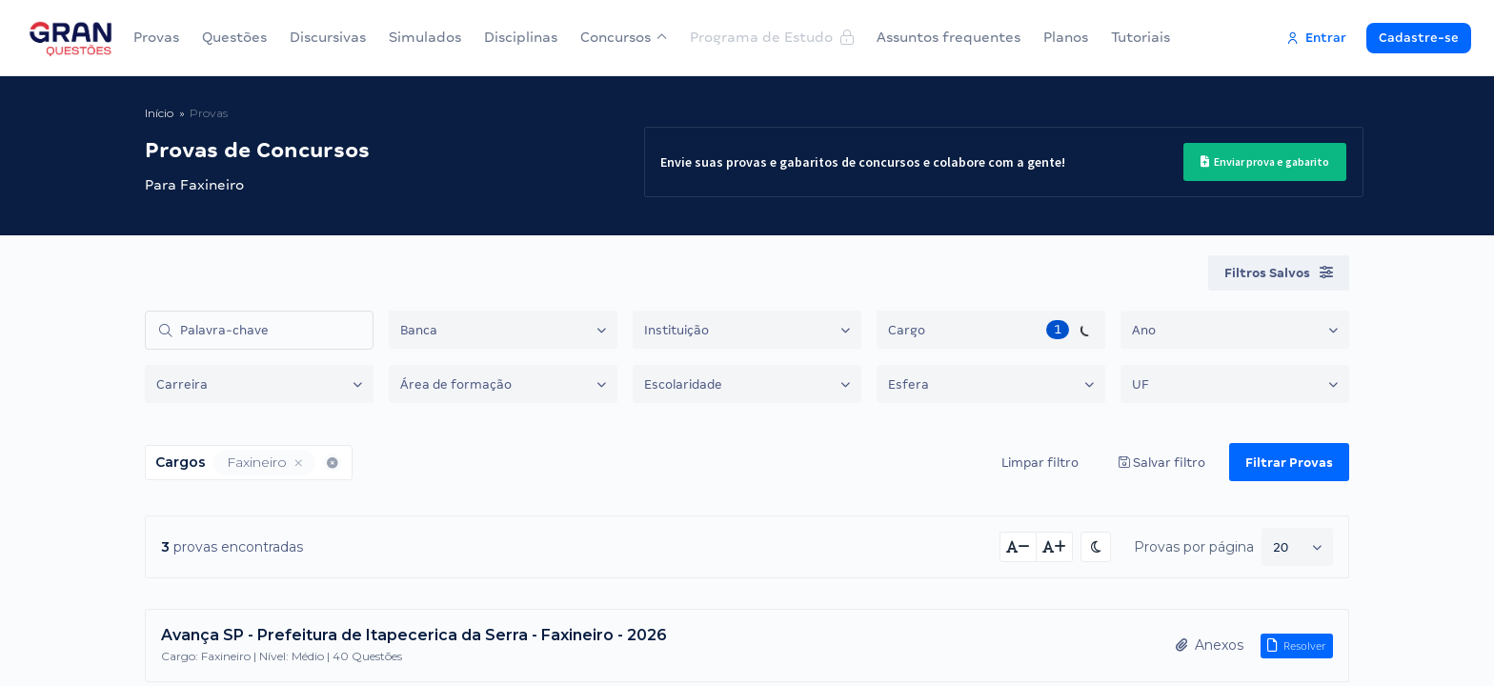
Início (159, 113)
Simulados (425, 37)
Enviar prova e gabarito (1265, 161)
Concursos (623, 37)
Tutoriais (1140, 37)
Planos (1065, 37)
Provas (156, 37)
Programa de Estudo (772, 37)
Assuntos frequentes (948, 37)
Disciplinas (520, 37)
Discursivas (328, 37)
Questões (234, 37)
